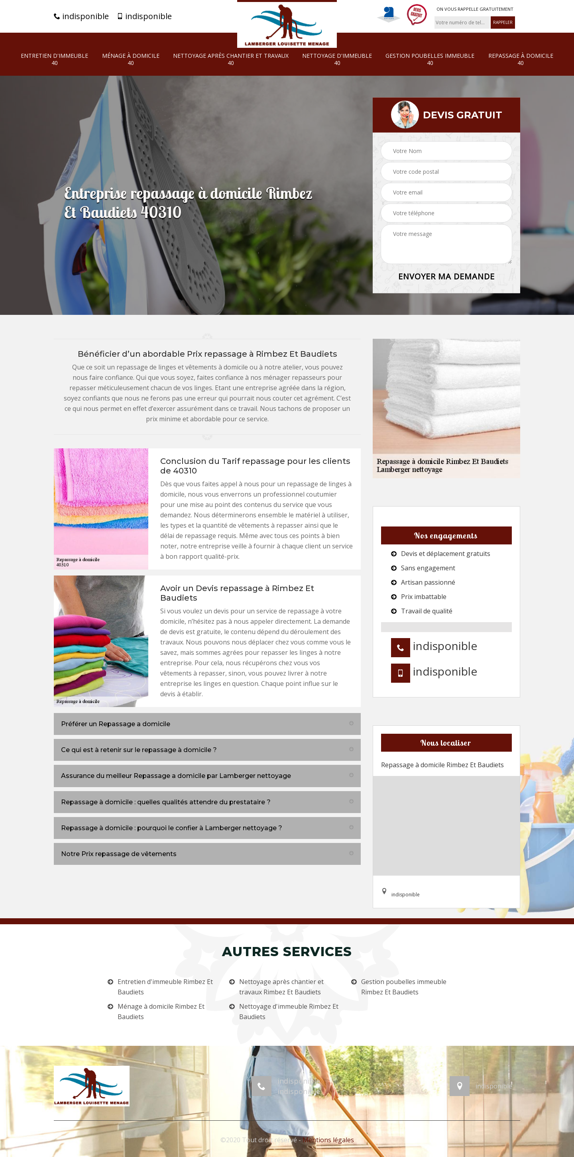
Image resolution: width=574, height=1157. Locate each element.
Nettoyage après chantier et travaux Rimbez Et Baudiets (281, 986)
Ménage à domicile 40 (130, 59)
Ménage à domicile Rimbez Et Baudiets (161, 1011)
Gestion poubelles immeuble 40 (429, 59)
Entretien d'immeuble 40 (54, 59)
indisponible (81, 16)
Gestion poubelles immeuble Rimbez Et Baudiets (403, 986)
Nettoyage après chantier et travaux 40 (231, 59)
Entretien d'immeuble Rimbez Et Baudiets (165, 986)
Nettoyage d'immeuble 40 (337, 59)
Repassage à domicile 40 (520, 59)
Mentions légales (328, 1139)
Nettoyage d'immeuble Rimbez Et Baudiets (288, 1011)
